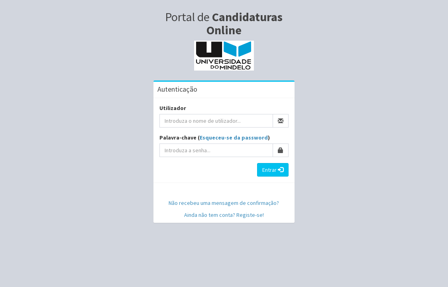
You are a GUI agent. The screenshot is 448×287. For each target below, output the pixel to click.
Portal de (224, 23)
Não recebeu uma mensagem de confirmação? (224, 202)
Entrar (272, 169)
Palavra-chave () (214, 137)
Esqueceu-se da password (234, 137)
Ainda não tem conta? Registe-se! (224, 214)
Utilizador (172, 108)
